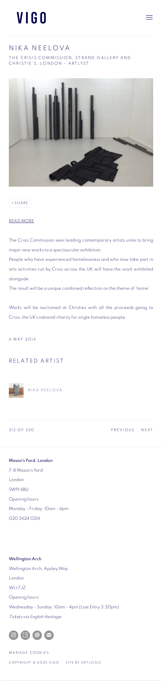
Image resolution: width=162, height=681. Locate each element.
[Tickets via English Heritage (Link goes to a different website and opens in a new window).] (35, 617)
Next (147, 430)
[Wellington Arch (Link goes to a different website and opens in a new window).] (25, 559)
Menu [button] (148, 17)
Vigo (38, 18)
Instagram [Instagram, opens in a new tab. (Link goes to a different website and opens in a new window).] (13, 635)
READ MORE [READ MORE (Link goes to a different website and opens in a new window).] (21, 221)
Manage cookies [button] (29, 652)
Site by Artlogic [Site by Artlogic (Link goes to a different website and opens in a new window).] (84, 662)
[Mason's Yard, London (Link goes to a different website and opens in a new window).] (31, 460)
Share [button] (21, 203)
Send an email (37, 635)
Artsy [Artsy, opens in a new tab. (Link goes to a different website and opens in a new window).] (25, 635)
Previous (123, 430)
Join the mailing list (49, 635)
